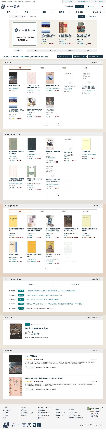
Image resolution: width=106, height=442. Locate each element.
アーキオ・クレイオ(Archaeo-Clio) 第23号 (34, 87)
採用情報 (71, 409)
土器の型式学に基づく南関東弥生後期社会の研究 (65, 37)
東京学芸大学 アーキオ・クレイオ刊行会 (38, 90)
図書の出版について (79, 56)
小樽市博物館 (12, 156)
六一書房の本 (7, 410)
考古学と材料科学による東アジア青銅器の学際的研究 (83, 37)
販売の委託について (63, 56)
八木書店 (29, 235)
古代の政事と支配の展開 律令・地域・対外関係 (35, 230)
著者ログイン (42, 418)
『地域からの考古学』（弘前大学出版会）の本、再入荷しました (44, 295)
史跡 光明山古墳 (14, 85)
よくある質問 (99, 1)
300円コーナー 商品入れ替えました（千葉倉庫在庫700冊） (44, 299)
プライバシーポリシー (75, 415)
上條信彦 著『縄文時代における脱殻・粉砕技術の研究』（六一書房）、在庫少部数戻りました (52, 291)
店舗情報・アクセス (84, 1)
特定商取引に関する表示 (76, 418)
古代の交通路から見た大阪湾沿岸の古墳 (48, 36)
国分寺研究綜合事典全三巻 (16, 230)
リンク (57, 418)
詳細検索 (91, 16)
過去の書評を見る (92, 317)
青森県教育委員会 (32, 154)
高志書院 (11, 235)
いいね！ (30, 367)
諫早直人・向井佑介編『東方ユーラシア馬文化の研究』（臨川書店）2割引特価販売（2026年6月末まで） (56, 304)
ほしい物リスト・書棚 (27, 413)
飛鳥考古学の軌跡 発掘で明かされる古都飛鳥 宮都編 (44, 378)
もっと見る (94, 62)
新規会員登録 (69, 6)
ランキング (6, 413)
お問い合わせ (59, 415)
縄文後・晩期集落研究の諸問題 (36, 328)
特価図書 (5, 415)
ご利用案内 (70, 1)
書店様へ (23, 415)
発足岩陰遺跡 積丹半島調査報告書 (16, 152)
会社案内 (57, 409)
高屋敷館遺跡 (31, 151)
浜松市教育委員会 (13, 88)
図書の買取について (94, 56)
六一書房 (43, 41)
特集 (4, 418)
